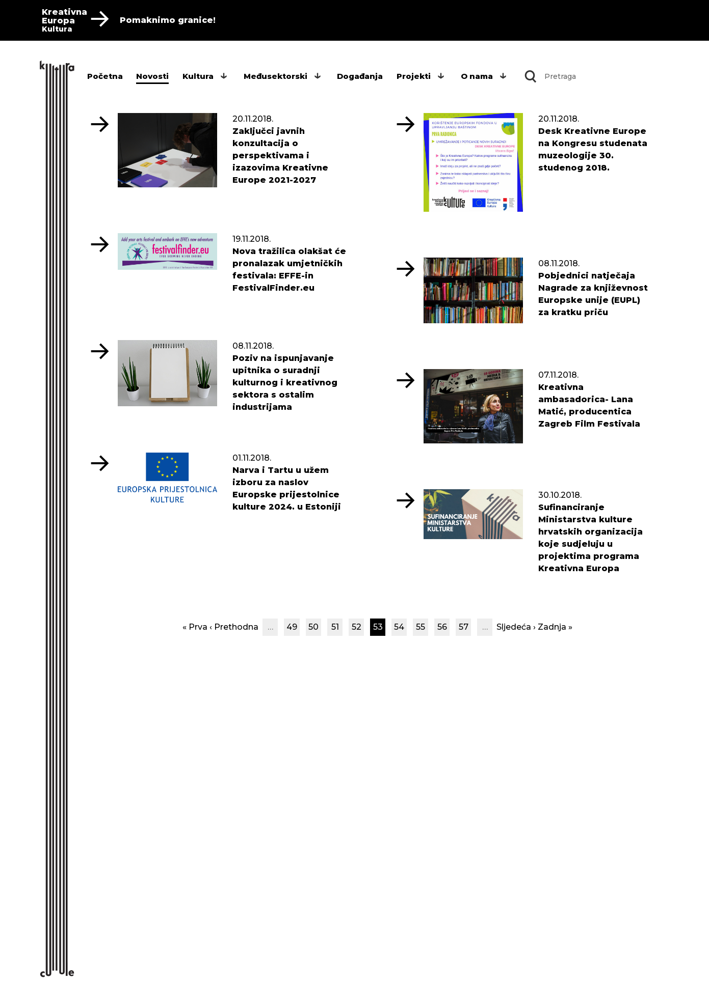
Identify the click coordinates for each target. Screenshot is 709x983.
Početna (105, 76)
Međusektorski (275, 76)
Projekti (414, 76)
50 (313, 627)
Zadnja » (555, 627)
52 (356, 627)
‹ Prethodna (233, 627)
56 (442, 627)
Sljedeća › (516, 627)
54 (399, 627)
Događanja (360, 76)
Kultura (198, 76)
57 (463, 627)
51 (335, 627)
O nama (477, 76)
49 (291, 627)
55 (420, 627)
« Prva (194, 627)
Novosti (152, 76)
